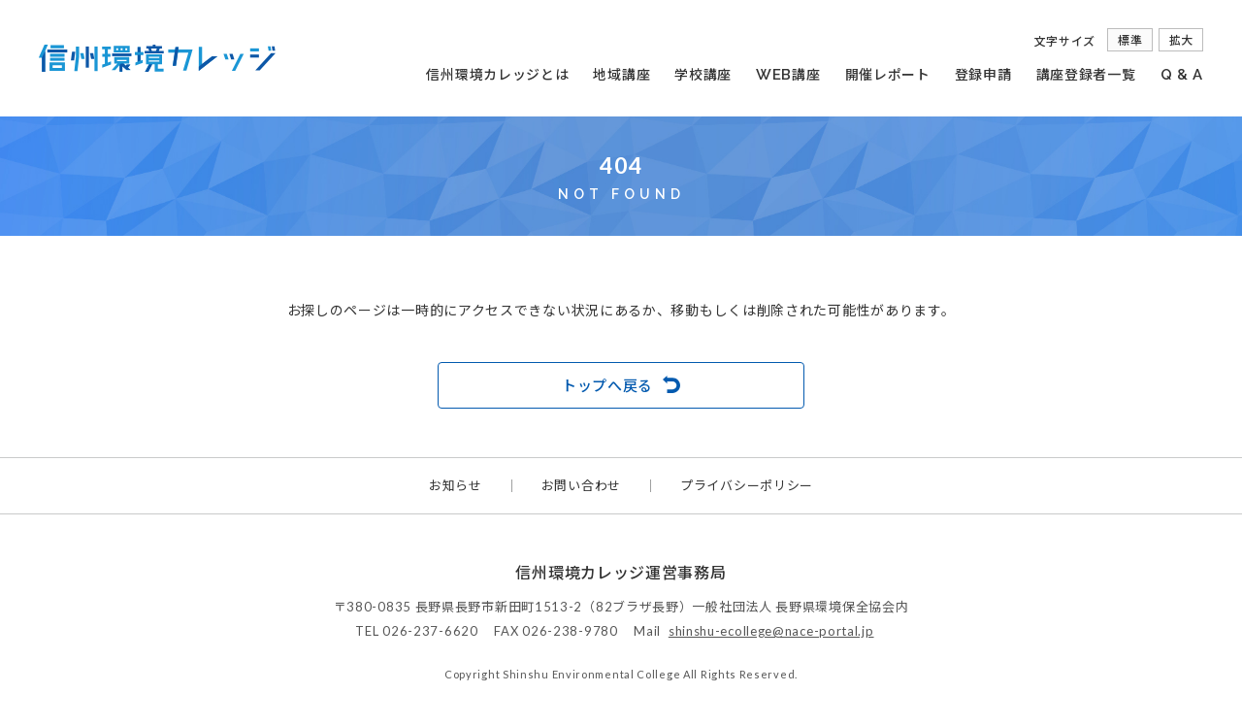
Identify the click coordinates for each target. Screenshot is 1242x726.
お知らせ (455, 485)
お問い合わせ (581, 485)
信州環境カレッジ (157, 58)
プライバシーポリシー (746, 485)
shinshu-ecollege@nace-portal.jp (771, 631)
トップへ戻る (607, 385)
